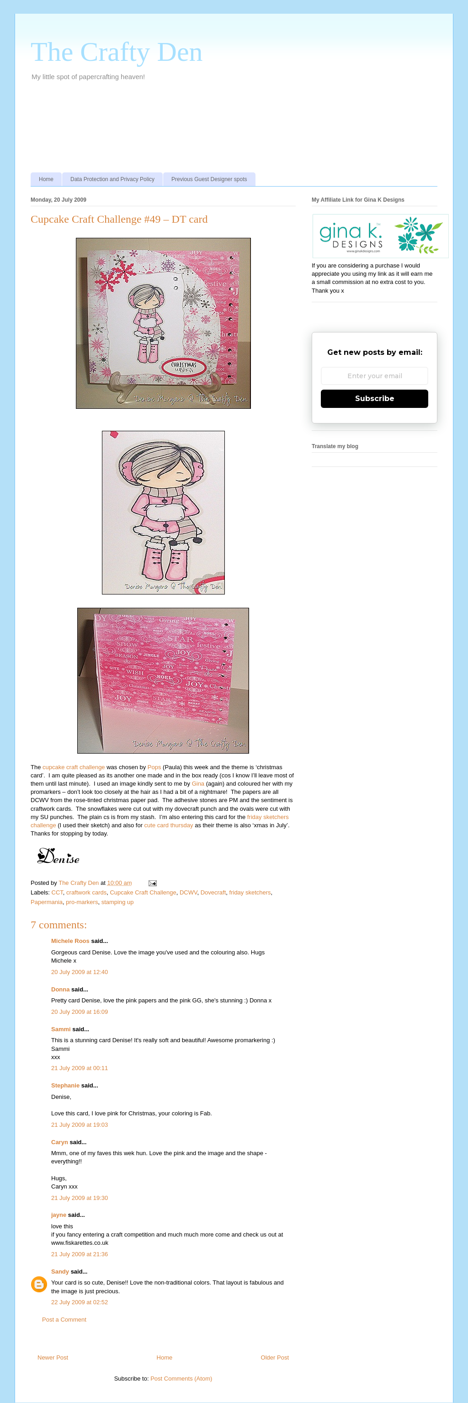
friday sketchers (250, 892)
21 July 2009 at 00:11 (79, 1068)
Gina (198, 783)
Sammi (61, 1029)
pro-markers (82, 902)
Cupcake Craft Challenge (143, 892)
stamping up (117, 902)
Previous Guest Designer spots (209, 179)
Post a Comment (64, 1319)
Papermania (47, 902)
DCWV (188, 892)
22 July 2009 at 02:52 (79, 1302)
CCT (57, 892)
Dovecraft (213, 892)
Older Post (275, 1357)
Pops (154, 767)
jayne (58, 1214)
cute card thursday (168, 825)
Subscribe (374, 398)
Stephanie (65, 1085)
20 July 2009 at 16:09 (79, 1011)
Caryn (59, 1142)
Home (46, 179)
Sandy (60, 1271)
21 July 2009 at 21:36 (79, 1254)
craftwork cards (86, 892)
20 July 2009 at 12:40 (79, 972)
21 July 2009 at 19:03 (79, 1124)
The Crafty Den (117, 52)
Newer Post (52, 1357)
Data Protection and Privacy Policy (112, 179)
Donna (60, 989)
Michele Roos (70, 940)
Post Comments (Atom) (181, 1378)
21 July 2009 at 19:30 (79, 1197)
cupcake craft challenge (74, 767)
